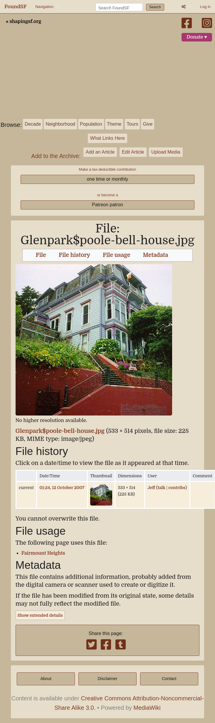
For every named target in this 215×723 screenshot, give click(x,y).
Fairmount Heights (43, 553)
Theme (114, 124)
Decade (33, 124)
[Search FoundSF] (119, 7)
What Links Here (107, 138)
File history (74, 255)
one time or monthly (107, 179)
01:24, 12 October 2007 (61, 487)
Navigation (44, 6)
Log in (205, 6)
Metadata (155, 255)
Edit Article (133, 151)
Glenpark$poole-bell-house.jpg (60, 431)
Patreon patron (107, 204)
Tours (132, 124)
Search (155, 7)
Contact (169, 678)
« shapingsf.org (23, 21)
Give (147, 124)
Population (91, 124)
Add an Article (100, 151)
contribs (176, 487)
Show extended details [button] (40, 615)
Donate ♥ (197, 37)
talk (161, 487)
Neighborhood (60, 124)
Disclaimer (107, 678)
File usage (116, 255)
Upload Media (165, 151)
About (45, 678)
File (41, 255)
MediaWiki (147, 707)
